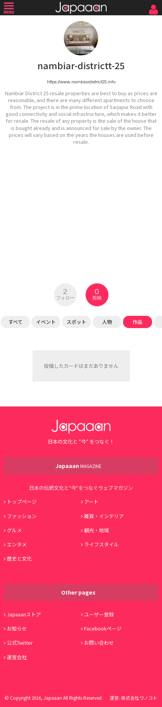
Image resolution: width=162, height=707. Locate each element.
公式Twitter (20, 642)
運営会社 (17, 657)
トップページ (22, 501)
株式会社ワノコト (139, 697)
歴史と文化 (19, 558)
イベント (46, 321)
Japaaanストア (24, 614)
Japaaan (81, 8)
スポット (76, 321)
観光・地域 (96, 530)
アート (91, 501)
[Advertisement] (81, 209)
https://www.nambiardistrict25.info (81, 82)
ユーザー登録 (99, 614)
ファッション (22, 516)
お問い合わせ (99, 642)
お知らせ (17, 628)
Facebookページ (103, 628)
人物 (107, 321)
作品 (138, 321)
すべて (15, 321)
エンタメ (17, 544)
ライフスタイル (101, 544)
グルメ (14, 530)
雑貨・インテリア (104, 516)
